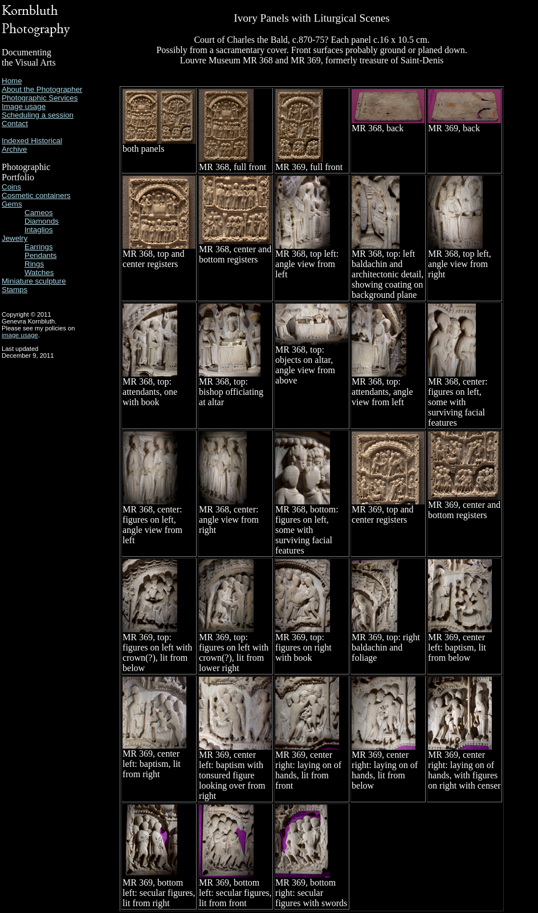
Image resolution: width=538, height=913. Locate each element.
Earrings (39, 247)
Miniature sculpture (34, 281)
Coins (11, 187)
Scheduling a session (38, 115)
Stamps (14, 289)
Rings (34, 264)
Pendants (40, 255)
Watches (39, 272)
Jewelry (14, 238)
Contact (15, 123)
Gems (12, 204)
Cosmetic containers (36, 195)
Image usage (24, 106)
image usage (20, 335)
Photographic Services (40, 98)
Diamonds (42, 221)
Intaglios (39, 229)
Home (12, 80)
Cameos (39, 212)
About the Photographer (42, 89)
